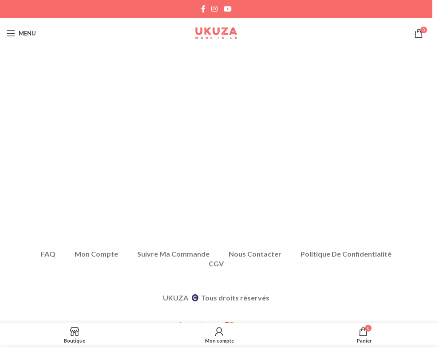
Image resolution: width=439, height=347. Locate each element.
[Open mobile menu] (21, 33)
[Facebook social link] (203, 9)
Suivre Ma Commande (173, 254)
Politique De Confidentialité (346, 254)
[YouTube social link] (227, 9)
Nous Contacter (255, 254)
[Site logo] (216, 32)
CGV (216, 263)
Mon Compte (96, 254)
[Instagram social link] (215, 9)
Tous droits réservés (235, 297)
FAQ (48, 254)
